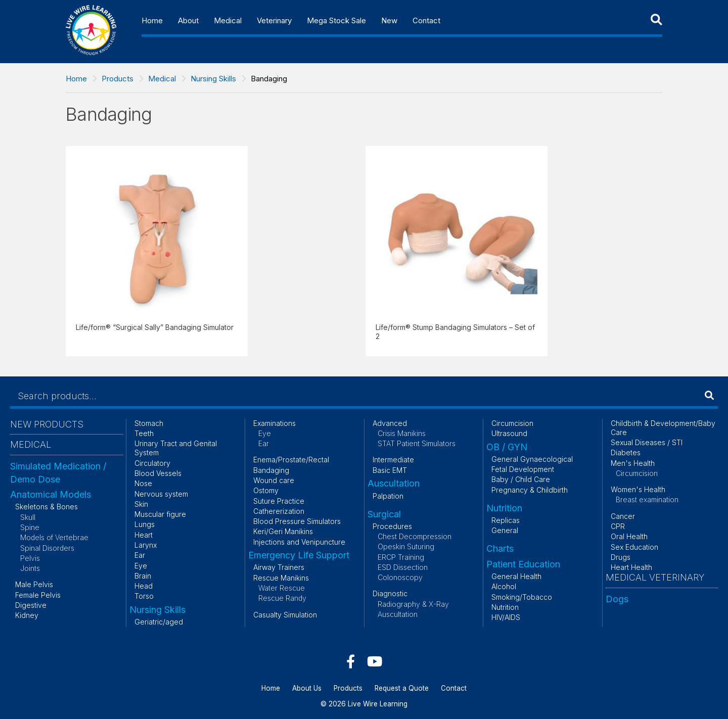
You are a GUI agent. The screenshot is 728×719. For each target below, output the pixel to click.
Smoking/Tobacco (521, 597)
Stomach (148, 423)
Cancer (623, 516)
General (504, 530)
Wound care (273, 480)
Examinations (274, 423)
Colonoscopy (400, 577)
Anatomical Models (50, 494)
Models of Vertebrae (54, 537)
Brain (142, 575)
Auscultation (394, 483)
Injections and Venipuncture (299, 542)
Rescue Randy (282, 598)
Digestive (31, 605)
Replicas (505, 520)
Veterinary (274, 20)
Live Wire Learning (377, 704)
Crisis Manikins (402, 433)
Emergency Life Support (298, 555)
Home (152, 20)
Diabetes (626, 452)
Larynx (145, 545)
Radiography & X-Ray (413, 604)
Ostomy (266, 490)
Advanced (390, 423)
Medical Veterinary (655, 577)
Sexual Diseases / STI (646, 442)
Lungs (144, 524)
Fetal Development (522, 469)
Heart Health (631, 567)
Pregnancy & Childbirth (529, 490)
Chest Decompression (414, 536)
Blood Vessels (157, 473)
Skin (141, 504)
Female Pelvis (38, 595)
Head (143, 586)
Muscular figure (160, 514)
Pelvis (30, 558)
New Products (46, 424)
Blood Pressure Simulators (297, 521)
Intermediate (393, 459)
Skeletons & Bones (46, 506)
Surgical (384, 514)
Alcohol (503, 586)
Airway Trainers (278, 567)
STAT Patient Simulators (417, 443)
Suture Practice (278, 501)
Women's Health (638, 489)
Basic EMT (390, 470)
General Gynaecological (532, 459)
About (188, 20)
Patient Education (523, 564)
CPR (618, 526)
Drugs (620, 557)
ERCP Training (401, 557)
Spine (29, 527)
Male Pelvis (34, 584)
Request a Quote (402, 688)
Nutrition (504, 508)
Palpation (388, 496)
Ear (139, 555)
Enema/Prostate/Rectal (291, 459)
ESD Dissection (403, 567)
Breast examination (647, 499)
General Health (516, 576)
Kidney (26, 615)
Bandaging (271, 470)
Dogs (617, 599)
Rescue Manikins (281, 577)
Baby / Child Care (520, 479)
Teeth (144, 433)
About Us (307, 688)
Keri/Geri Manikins (283, 531)
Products (117, 78)
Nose (143, 483)
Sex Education (634, 547)
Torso (144, 596)
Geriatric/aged (158, 621)
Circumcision (512, 423)
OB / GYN (506, 447)
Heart (143, 535)
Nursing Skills (213, 78)
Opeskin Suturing (406, 546)
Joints (30, 568)
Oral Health (629, 536)
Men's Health (633, 463)
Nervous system (161, 494)
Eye (140, 565)
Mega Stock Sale (336, 20)
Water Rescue (281, 588)
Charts (500, 548)
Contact (426, 20)
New (389, 20)
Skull (27, 517)
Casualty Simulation (285, 614)
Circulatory (152, 463)
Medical (228, 20)
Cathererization (278, 511)
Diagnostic (390, 593)
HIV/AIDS (505, 617)
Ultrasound (509, 433)
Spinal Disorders (47, 548)
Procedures (392, 526)
